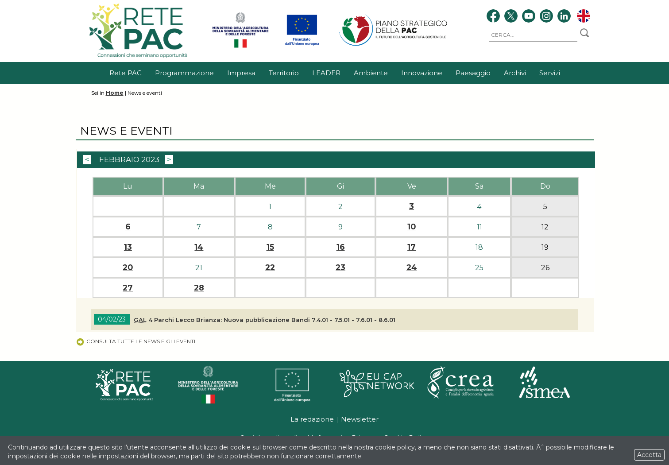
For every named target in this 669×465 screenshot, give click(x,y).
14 (198, 247)
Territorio (284, 73)
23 (340, 267)
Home (115, 92)
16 (340, 247)
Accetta (649, 455)
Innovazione (421, 73)
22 (270, 267)
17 (411, 247)
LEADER (326, 73)
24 (411, 267)
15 (270, 247)
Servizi (549, 73)
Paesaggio (473, 73)
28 (199, 288)
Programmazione (184, 73)
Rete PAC (125, 73)
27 (128, 288)
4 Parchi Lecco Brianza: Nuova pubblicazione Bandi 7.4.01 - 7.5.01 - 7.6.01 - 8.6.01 (264, 319)
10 (411, 227)
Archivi (515, 73)
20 (128, 267)
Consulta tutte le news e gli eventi (136, 341)
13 (128, 247)
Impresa (241, 73)
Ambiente (371, 73)
